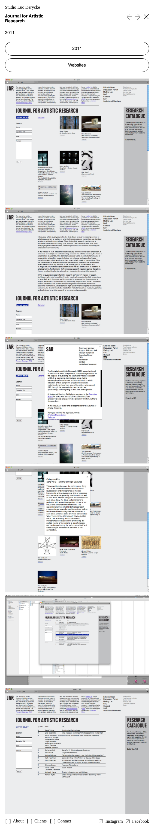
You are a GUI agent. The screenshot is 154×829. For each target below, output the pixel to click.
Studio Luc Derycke (22, 7)
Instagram (114, 821)
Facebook (140, 821)
